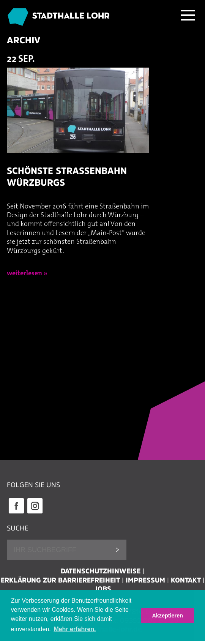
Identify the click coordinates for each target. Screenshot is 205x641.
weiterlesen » (27, 273)
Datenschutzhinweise (100, 571)
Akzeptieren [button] (167, 616)
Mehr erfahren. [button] (75, 629)
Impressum (145, 580)
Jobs (102, 589)
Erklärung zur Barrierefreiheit (60, 580)
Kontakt (186, 580)
